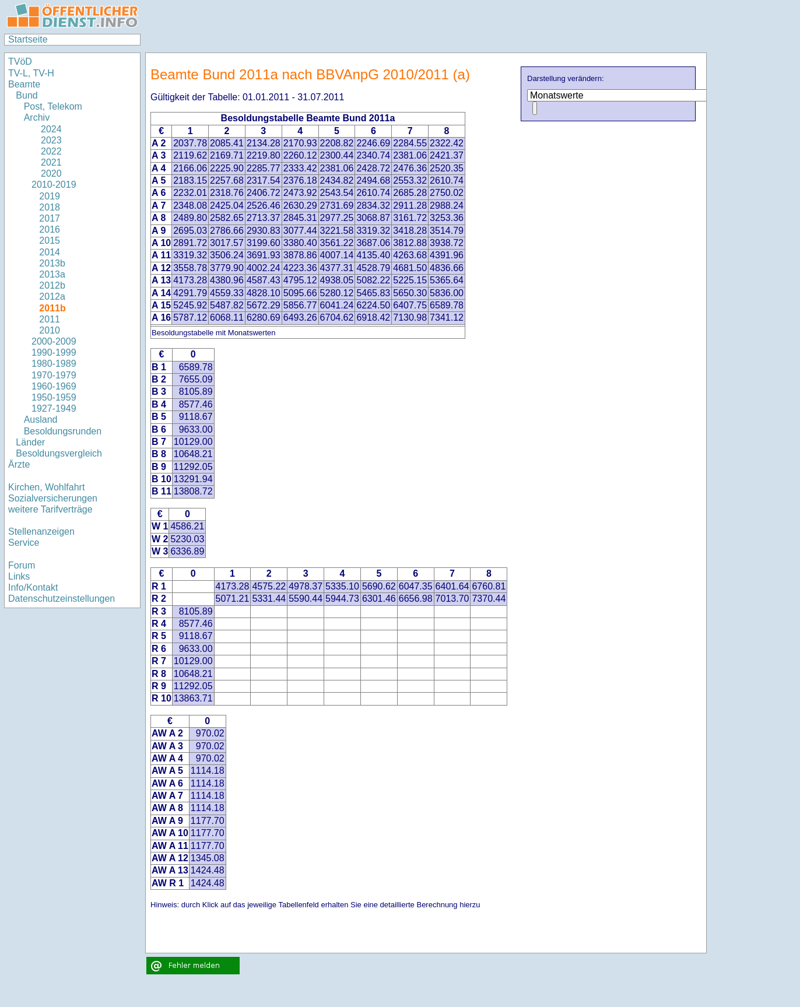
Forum (21, 565)
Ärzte (19, 464)
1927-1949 (53, 408)
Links (19, 576)
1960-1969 (53, 386)
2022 (46, 151)
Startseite (28, 39)
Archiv (37, 117)
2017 (49, 218)
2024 (46, 129)
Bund (26, 95)
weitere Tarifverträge (50, 509)
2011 (49, 319)
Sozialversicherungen (52, 498)
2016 (49, 229)
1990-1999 (53, 352)
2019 (49, 196)
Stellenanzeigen (41, 531)
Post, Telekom (53, 106)
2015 (49, 240)
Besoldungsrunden (62, 431)
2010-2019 (53, 185)
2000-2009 (53, 341)
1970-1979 (53, 375)
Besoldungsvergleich (59, 453)
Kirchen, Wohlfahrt (46, 487)
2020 (46, 173)
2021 (46, 162)
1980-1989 (53, 364)
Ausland (41, 419)
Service (23, 543)
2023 (46, 140)
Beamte (24, 84)
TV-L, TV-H (31, 73)
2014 (49, 252)
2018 (49, 207)
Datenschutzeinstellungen (61, 599)
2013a (52, 274)
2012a (52, 296)
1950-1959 (53, 397)
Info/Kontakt (33, 587)
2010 (49, 330)
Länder (30, 442)
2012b (52, 285)
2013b (52, 263)
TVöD (20, 61)
